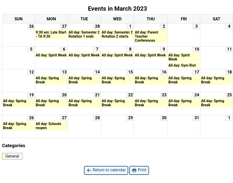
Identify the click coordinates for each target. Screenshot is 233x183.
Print (139, 170)
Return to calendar (106, 170)
